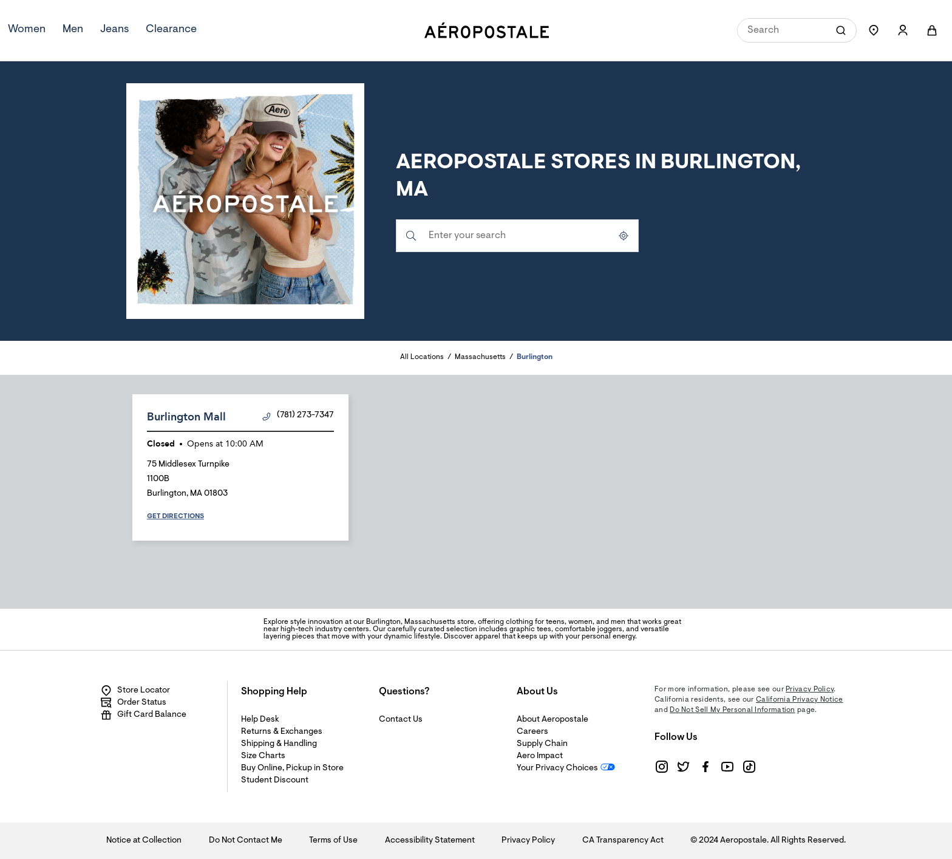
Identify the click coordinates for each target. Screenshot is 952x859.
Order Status (133, 702)
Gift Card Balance (143, 715)
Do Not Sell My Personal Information (732, 710)
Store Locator (135, 691)
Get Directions (175, 516)
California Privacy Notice (799, 699)
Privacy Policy (810, 689)
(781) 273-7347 (298, 415)
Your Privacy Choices (557, 768)
